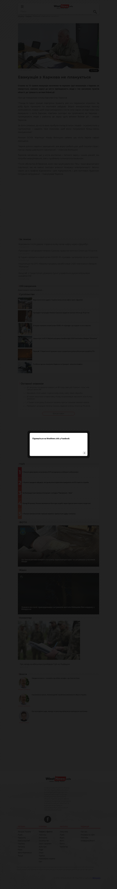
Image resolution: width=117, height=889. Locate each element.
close (84, 453)
